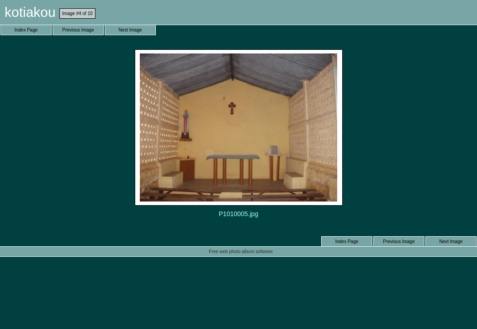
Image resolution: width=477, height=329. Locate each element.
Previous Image (78, 29)
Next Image (130, 29)
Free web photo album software (241, 251)
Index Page (26, 29)
